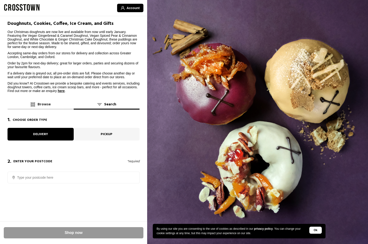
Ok (316, 230)
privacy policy (263, 228)
